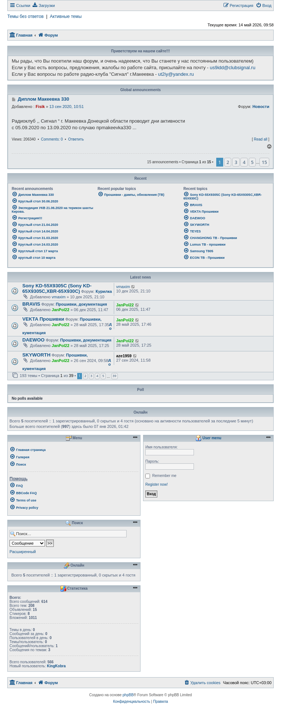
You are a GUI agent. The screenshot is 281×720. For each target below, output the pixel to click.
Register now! (156, 484)
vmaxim (58, 297)
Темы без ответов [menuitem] (25, 16)
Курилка (103, 291)
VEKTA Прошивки (43, 319)
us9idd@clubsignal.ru (232, 67)
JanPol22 (60, 309)
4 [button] (244, 162)
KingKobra (56, 666)
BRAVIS (31, 304)
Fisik (40, 106)
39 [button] (114, 375)
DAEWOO (33, 340)
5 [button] (252, 162)
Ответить (76, 139)
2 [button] (227, 162)
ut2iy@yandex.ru (176, 74)
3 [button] (236, 162)
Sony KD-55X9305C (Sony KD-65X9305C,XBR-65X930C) (56, 288)
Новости (260, 106)
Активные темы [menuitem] (66, 16)
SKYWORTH (36, 355)
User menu (208, 438)
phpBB (128, 695)
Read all (260, 139)
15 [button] (264, 162)
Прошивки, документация (81, 304)
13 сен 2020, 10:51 (66, 106)
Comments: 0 (52, 139)
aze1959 (123, 356)
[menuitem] (43, 5)
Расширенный (23, 551)
